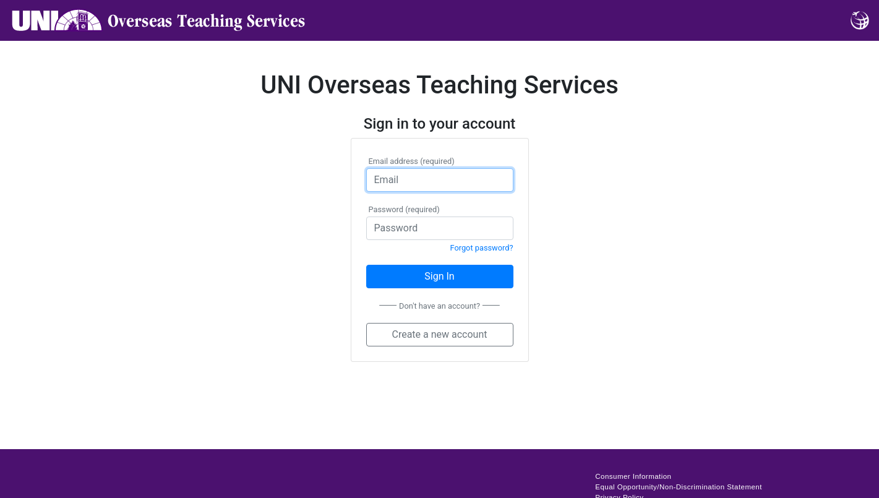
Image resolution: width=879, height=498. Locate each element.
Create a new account (439, 334)
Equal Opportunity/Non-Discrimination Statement (678, 487)
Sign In (439, 276)
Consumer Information (633, 476)
